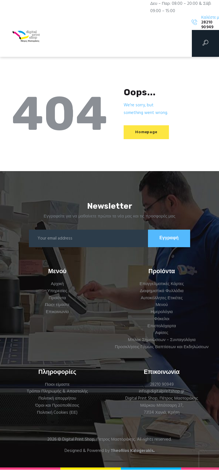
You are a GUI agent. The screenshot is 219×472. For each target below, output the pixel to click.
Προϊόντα (57, 300)
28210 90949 (162, 386)
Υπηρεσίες (57, 293)
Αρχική (57, 286)
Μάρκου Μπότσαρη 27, (161, 407)
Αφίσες (161, 335)
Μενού (162, 307)
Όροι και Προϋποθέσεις (57, 407)
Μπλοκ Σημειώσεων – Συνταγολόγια (162, 342)
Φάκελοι (161, 321)
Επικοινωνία (57, 314)
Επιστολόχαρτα (161, 328)
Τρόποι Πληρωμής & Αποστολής (57, 393)
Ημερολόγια (162, 314)
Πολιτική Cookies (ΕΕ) (57, 414)
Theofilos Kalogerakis (132, 453)
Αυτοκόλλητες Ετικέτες (161, 300)
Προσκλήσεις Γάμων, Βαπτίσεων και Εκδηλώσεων (162, 349)
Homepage (149, 132)
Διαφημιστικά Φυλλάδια (162, 293)
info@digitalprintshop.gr (161, 393)
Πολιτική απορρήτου (57, 400)
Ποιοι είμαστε (57, 307)
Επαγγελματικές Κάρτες (161, 286)
